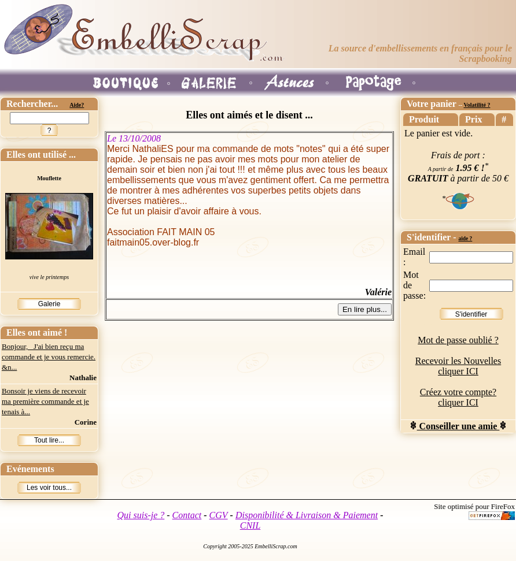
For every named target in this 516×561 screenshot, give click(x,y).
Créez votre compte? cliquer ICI (458, 397)
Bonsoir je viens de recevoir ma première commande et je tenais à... (45, 401)
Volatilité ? (476, 105)
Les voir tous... (49, 488)
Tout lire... (49, 440)
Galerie (49, 304)
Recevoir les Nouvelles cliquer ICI (458, 366)
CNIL (250, 525)
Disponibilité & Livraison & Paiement (306, 515)
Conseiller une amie (458, 426)
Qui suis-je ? (141, 515)
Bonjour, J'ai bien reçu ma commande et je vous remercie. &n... (48, 356)
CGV (218, 515)
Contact (187, 515)
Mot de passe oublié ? (458, 340)
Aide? (76, 105)
